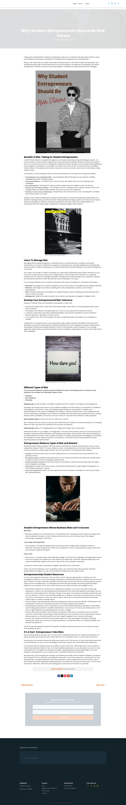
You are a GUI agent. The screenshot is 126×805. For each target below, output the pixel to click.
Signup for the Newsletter (49, 786)
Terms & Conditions (70, 786)
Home (75, 4)
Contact (44, 791)
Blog (80, 4)
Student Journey (69, 667)
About (87, 4)
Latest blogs (45, 789)
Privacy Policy (68, 784)
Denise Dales (59, 38)
